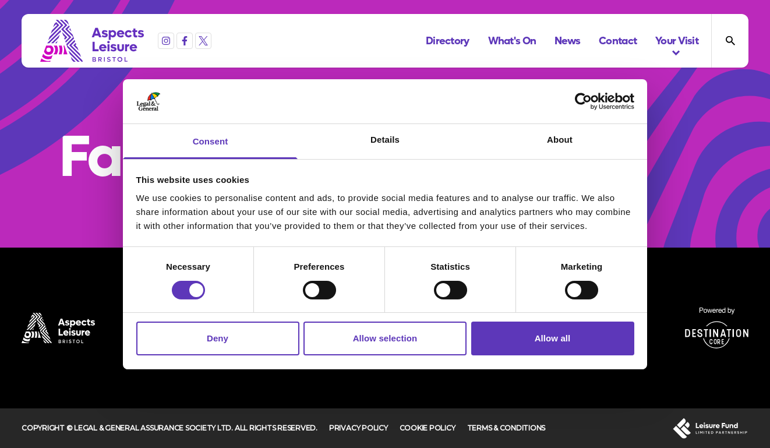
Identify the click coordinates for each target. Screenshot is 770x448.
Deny (217, 338)
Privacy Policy (358, 428)
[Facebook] (184, 41)
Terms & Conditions (506, 428)
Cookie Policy (427, 428)
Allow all (553, 338)
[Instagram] (166, 41)
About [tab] (560, 139)
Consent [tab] (210, 141)
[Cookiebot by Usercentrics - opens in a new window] (583, 101)
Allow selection (385, 338)
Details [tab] (385, 139)
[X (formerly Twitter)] (203, 41)
